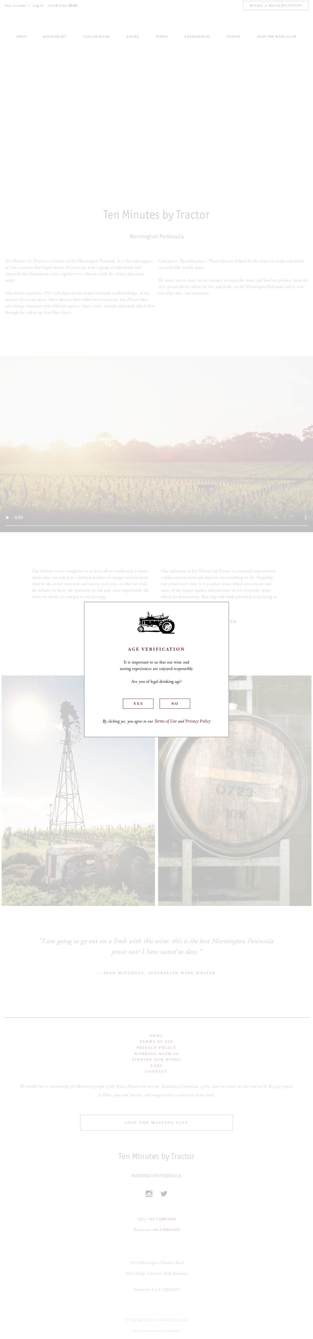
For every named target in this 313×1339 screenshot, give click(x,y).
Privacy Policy (198, 721)
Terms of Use (165, 721)
